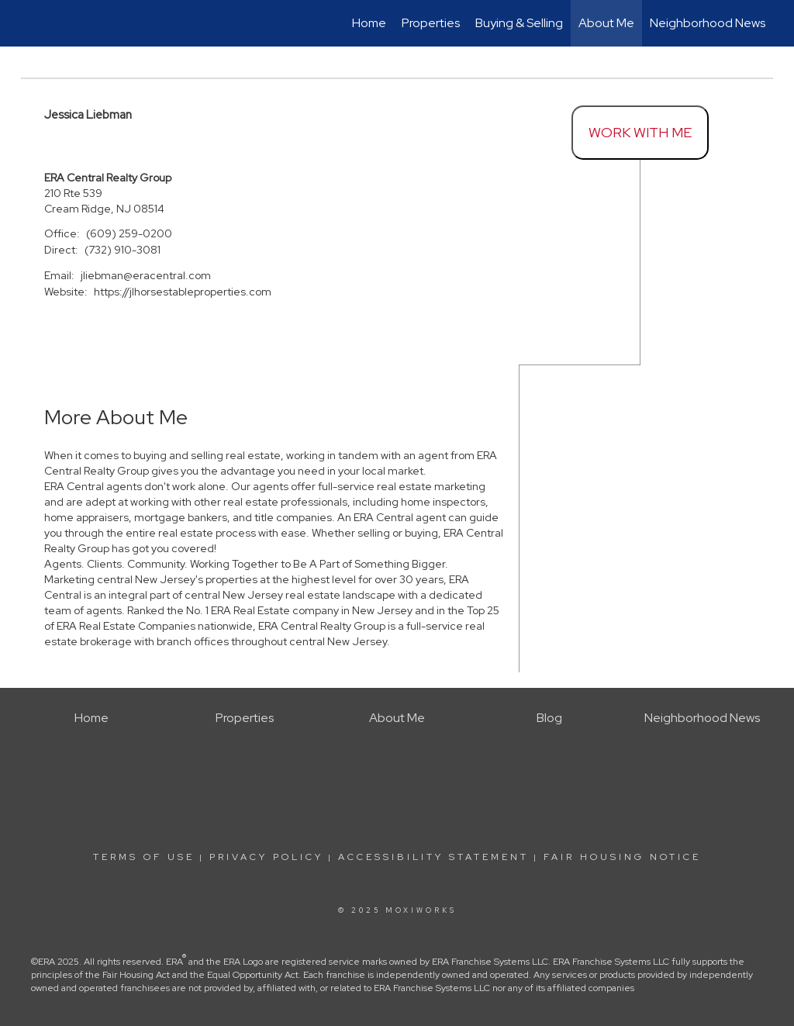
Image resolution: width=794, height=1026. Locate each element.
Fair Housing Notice (622, 857)
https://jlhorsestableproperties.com (182, 292)
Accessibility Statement (433, 857)
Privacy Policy (266, 857)
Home (369, 23)
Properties (431, 23)
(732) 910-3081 (123, 250)
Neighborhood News (707, 23)
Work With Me (640, 132)
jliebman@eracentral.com (146, 275)
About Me (606, 23)
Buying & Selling (519, 23)
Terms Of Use (144, 857)
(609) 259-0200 (129, 233)
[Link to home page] (29, 23)
